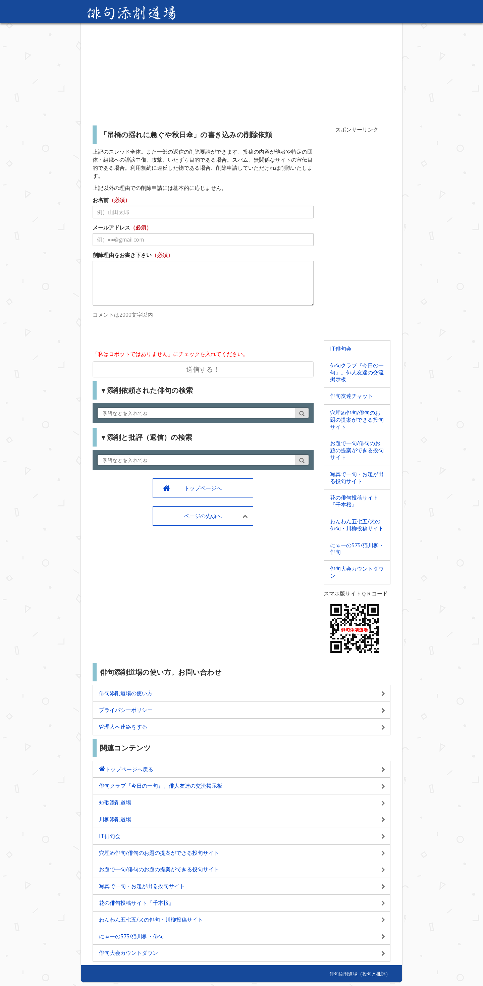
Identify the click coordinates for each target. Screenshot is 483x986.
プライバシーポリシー (126, 710)
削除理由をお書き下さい (122, 255)
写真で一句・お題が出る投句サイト (357, 477)
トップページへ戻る (129, 769)
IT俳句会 (341, 348)
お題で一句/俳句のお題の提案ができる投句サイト (357, 450)
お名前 (101, 200)
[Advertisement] (241, 72)
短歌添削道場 (115, 802)
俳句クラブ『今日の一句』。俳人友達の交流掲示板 (357, 372)
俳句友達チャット (351, 396)
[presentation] (144, 335)
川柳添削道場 (115, 819)
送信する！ (203, 369)
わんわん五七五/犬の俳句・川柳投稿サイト (357, 525)
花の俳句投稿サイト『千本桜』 (354, 501)
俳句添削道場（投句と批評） (359, 974)
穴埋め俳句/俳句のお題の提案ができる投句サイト (357, 419)
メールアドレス (111, 227)
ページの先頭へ (203, 516)
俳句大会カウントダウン (357, 572)
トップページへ (203, 488)
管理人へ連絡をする (123, 726)
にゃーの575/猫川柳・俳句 (357, 548)
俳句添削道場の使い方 (126, 693)
